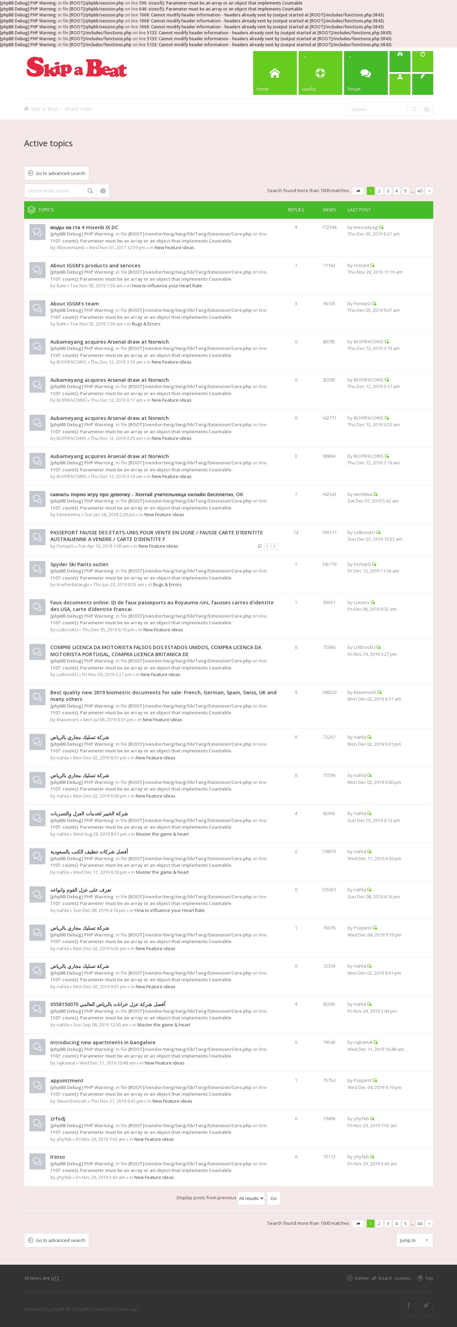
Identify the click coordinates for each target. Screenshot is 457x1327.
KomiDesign (125, 1309)
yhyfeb (64, 1139)
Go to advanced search (60, 173)
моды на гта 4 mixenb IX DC (84, 227)
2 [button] (379, 191)
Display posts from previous (221, 1197)
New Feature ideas (174, 247)
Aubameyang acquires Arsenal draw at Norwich (109, 341)
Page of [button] (358, 191)
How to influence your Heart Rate (167, 285)
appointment (67, 1080)
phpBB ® (60, 1309)
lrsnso (57, 1156)
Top (429, 1278)
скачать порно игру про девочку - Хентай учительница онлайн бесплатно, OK (146, 494)
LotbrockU (364, 532)
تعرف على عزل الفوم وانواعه (80, 889)
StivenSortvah (72, 1101)
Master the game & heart (162, 834)
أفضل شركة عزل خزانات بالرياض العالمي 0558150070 (107, 1004)
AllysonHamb (71, 247)
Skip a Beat (44, 108)
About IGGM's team (74, 303)
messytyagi (366, 227)
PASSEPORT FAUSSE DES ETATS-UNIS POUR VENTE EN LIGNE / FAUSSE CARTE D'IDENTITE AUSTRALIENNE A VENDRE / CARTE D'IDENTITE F (156, 536)
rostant (361, 265)
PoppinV (363, 928)
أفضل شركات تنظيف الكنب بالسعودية (89, 851)
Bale (61, 285)
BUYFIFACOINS (71, 362)
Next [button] (429, 191)
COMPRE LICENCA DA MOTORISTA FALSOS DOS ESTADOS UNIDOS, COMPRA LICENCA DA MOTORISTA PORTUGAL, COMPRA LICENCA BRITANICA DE (155, 651)
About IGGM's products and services (95, 265)
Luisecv (362, 602)
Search (90, 190)
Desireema (68, 514)
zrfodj (57, 1118)
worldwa (363, 494)
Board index (79, 108)
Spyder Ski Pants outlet (79, 564)
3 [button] (388, 191)
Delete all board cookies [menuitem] (382, 1278)
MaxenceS (68, 719)
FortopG (362, 303)
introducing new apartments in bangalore (103, 1042)
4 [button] (396, 191)
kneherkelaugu (73, 584)
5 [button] (405, 191)
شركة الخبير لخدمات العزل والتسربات (89, 813)
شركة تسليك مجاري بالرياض (79, 737)
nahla (63, 757)
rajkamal (66, 1063)
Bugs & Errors (146, 324)
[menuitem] (400, 61)
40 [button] (419, 191)
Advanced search (103, 190)
